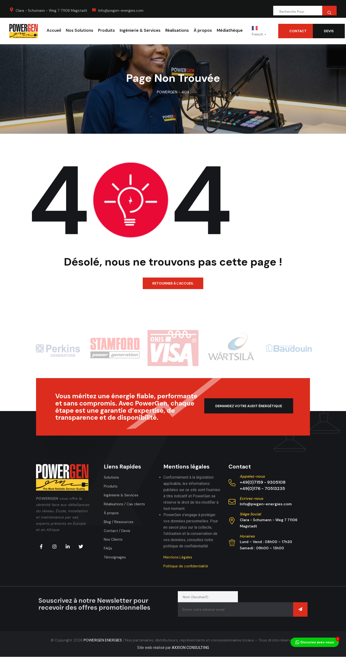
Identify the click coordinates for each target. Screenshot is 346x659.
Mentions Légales (178, 557)
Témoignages (115, 557)
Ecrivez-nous (251, 498)
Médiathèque (230, 30)
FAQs (108, 548)
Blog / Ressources (119, 521)
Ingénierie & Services (140, 30)
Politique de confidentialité (186, 566)
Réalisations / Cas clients (125, 504)
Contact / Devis (117, 530)
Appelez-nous (252, 476)
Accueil (54, 30)
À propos (203, 30)
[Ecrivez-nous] (232, 501)
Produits (106, 30)
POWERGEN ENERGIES (103, 642)
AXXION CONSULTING (190, 649)
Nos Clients (114, 539)
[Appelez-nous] (232, 482)
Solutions (112, 477)
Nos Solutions (79, 30)
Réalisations (177, 30)
